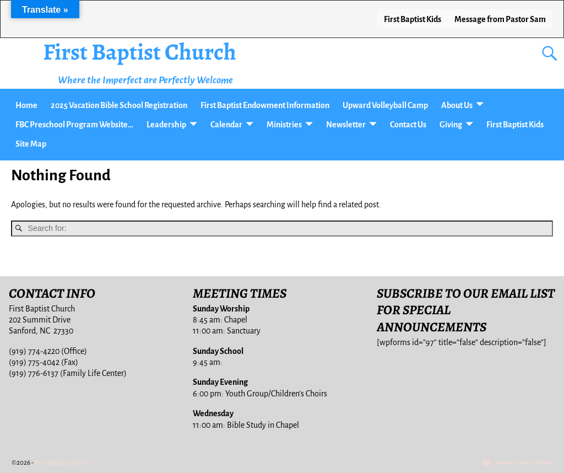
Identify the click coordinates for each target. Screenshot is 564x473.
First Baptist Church (139, 51)
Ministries (284, 124)
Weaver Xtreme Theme (523, 462)
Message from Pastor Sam (500, 19)
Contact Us (408, 124)
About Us (457, 105)
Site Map (30, 143)
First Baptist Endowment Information (264, 105)
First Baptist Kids (412, 19)
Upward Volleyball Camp (385, 105)
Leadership (166, 124)
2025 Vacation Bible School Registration (119, 105)
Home (26, 105)
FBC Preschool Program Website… (74, 124)
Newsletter (346, 124)
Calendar (226, 124)
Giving (451, 124)
